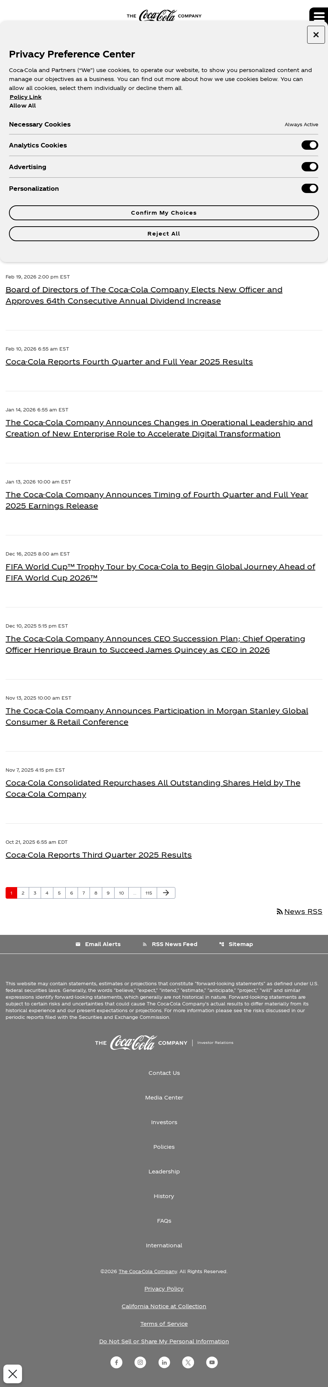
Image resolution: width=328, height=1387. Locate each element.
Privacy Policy (164, 1288)
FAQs (164, 1220)
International (164, 1245)
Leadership (164, 1171)
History (164, 1196)
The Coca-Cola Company (148, 1271)
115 (150, 892)
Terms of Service (164, 1324)
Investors (164, 1122)
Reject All (163, 233)
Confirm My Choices (164, 212)
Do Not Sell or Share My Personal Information (164, 1341)
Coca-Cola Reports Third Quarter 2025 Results (99, 854)
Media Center (164, 1097)
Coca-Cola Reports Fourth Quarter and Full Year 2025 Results (129, 361)
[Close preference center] (316, 35)
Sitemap (236, 944)
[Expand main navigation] (318, 16)
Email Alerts (98, 944)
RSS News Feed (169, 944)
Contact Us (164, 1073)
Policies (164, 1147)
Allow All (22, 105)
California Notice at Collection (164, 1306)
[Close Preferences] (11, 1374)
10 (124, 892)
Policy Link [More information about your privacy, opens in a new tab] (25, 97)
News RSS (298, 911)
